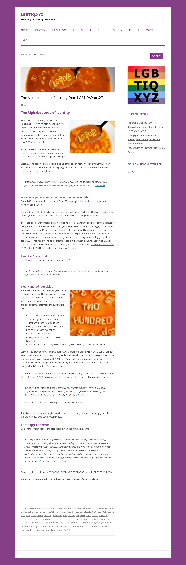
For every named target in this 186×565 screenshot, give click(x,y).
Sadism (80, 526)
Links (24, 40)
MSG (111, 522)
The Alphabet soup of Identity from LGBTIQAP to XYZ (62, 97)
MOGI (98, 522)
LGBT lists (47, 508)
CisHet (24, 512)
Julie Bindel (100, 185)
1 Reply (24, 105)
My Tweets (134, 171)
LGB (77, 515)
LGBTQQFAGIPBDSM (56, 472)
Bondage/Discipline (104, 508)
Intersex (47, 515)
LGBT (82, 515)
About (24, 30)
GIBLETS (87, 512)
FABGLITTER (53, 512)
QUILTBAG (71, 526)
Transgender (27, 530)
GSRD (33, 515)
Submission (104, 526)
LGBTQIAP (69, 519)
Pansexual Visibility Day (140, 122)
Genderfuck (77, 512)
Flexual (63, 512)
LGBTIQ (95, 515)
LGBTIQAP (25, 519)
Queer (51, 526)
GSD (23, 515)
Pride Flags (59, 30)
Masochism (83, 522)
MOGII (105, 522)
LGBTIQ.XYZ (32, 14)
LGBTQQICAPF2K (101, 519)
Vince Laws (51, 530)
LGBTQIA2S (59, 519)
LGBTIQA (103, 515)
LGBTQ (34, 519)
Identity (40, 30)
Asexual (81, 508)
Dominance (42, 512)
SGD (86, 526)
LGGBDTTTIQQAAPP (68, 522)
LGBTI (88, 515)
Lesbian (71, 515)
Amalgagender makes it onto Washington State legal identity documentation (144, 139)
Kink (65, 515)
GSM (28, 515)
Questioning (60, 526)
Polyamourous (40, 526)
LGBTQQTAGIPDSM (29, 522)
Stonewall (93, 526)
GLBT (94, 512)
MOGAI (92, 522)
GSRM (40, 515)
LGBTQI (41, 519)
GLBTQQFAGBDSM (106, 512)
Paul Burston (79, 395)
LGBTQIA (49, 519)
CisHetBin (32, 512)
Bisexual (90, 508)
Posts (149, 30)
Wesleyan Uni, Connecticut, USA (51, 461)
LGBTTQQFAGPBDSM (48, 522)
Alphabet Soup (70, 508)
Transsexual (39, 530)
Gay (69, 512)
